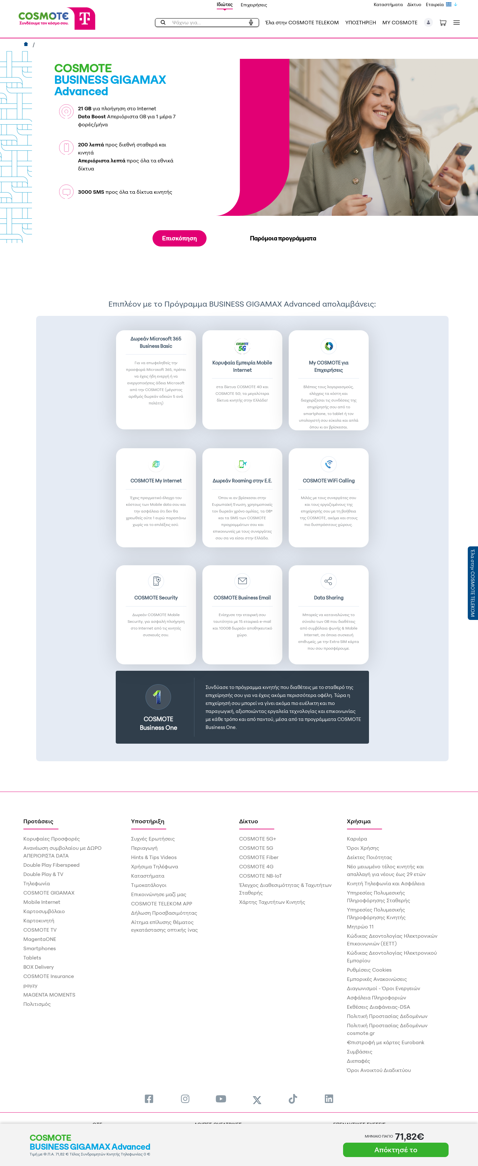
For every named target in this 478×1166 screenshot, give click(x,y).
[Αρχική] (26, 45)
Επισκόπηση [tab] (179, 238)
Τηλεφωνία (36, 883)
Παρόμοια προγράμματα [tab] (283, 238)
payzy (30, 985)
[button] (428, 22)
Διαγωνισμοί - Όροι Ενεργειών (383, 988)
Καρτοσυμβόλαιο (44, 911)
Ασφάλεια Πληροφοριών (376, 997)
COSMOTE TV (40, 930)
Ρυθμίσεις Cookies (369, 969)
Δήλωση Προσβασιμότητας (164, 913)
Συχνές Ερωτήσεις (153, 838)
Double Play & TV (43, 874)
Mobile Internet (41, 902)
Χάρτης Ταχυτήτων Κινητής (272, 902)
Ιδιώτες (225, 4)
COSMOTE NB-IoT (260, 876)
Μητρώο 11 (360, 926)
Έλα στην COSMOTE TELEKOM (302, 22)
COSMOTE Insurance (48, 976)
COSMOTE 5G (256, 848)
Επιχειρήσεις (254, 4)
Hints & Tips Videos (154, 857)
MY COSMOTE (400, 22)
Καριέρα (357, 838)
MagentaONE (39, 939)
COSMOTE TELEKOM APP (161, 903)
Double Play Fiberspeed (51, 865)
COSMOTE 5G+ (257, 838)
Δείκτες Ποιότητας (369, 857)
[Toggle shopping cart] (443, 22)
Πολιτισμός (37, 1004)
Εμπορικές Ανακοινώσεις (377, 979)
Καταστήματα (388, 4)
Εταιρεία (435, 4)
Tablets (32, 957)
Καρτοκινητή (38, 920)
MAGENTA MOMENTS (49, 994)
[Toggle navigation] (455, 22)
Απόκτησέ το (395, 1149)
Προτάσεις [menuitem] (38, 821)
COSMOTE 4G (256, 866)
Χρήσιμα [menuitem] (359, 821)
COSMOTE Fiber (258, 857)
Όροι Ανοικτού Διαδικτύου (379, 1070)
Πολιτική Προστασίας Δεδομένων (387, 1016)
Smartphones (39, 948)
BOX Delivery (38, 967)
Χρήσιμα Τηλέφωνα (154, 866)
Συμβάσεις (359, 1051)
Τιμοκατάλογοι (149, 885)
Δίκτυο (414, 4)
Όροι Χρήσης (363, 848)
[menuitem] (149, 1099)
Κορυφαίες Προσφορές (51, 838)
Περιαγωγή (144, 848)
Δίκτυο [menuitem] (248, 821)
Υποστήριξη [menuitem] (147, 821)
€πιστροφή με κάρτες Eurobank (385, 1042)
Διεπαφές (358, 1061)
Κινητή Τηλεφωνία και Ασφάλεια (386, 883)
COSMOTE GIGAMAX (48, 892)
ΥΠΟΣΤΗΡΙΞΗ (360, 22)
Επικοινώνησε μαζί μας (158, 894)
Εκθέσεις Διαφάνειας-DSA (378, 1007)
